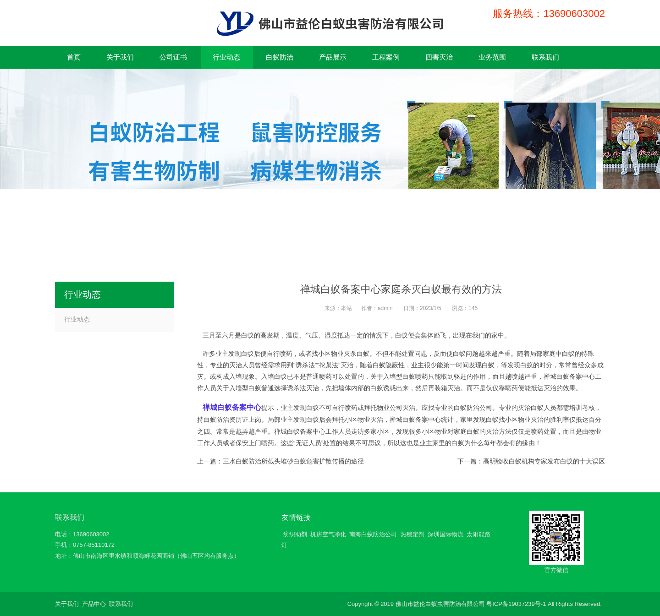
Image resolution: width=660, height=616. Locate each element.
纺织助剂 (295, 534)
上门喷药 (261, 443)
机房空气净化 (328, 534)
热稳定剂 (412, 534)
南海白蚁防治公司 (373, 534)
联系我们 (69, 517)
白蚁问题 (465, 353)
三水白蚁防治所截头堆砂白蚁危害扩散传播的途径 (293, 461)
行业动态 (77, 319)
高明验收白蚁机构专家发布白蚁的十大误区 (544, 461)
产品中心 (94, 603)
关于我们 (67, 603)
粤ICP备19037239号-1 (516, 603)
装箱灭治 (447, 388)
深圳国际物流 (445, 534)
